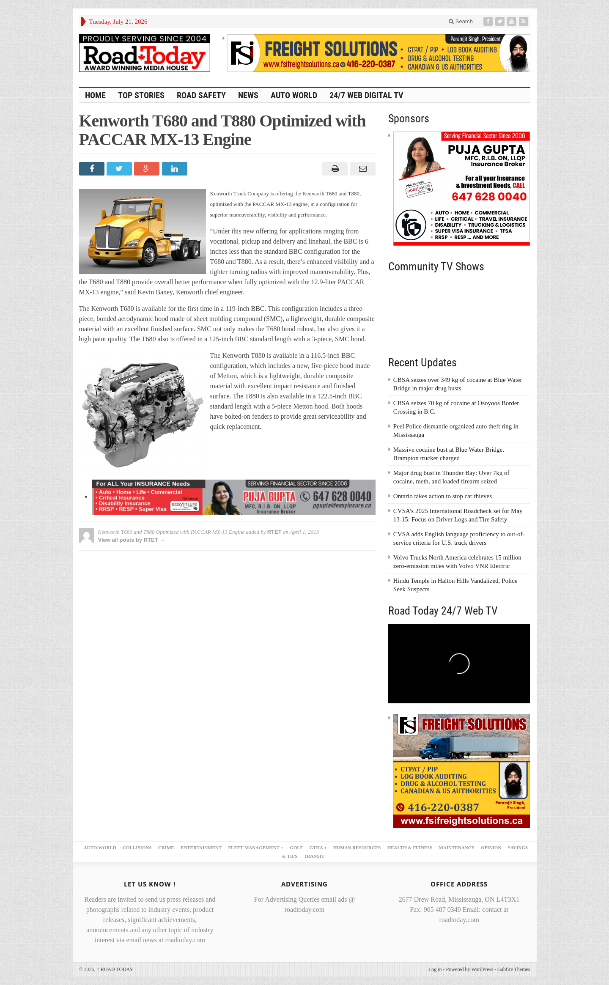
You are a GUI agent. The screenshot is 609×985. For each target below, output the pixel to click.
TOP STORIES (141, 95)
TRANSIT (314, 856)
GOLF (296, 847)
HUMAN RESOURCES (357, 847)
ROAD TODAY (115, 969)
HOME (95, 95)
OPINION (491, 847)
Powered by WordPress (469, 969)
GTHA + (318, 847)
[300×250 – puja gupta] (461, 187)
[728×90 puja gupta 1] (234, 496)
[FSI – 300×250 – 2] (461, 770)
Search (461, 21)
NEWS (248, 95)
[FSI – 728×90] (379, 52)
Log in (435, 969)
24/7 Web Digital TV (366, 95)
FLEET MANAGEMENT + (255, 847)
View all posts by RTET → (131, 540)
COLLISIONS (137, 847)
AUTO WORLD (294, 95)
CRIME (166, 847)
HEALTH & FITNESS (410, 847)
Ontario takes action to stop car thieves (442, 496)
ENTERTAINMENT (201, 847)
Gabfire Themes (513, 969)
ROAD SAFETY (201, 95)
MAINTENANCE (457, 847)
